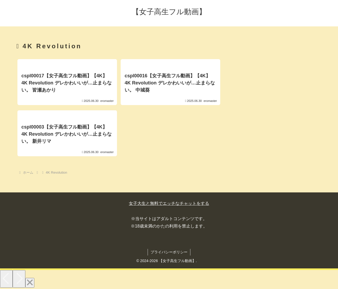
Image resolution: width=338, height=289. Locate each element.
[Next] (19, 279)
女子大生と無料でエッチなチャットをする (169, 203)
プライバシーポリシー (169, 252)
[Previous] (6, 279)
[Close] (29, 283)
